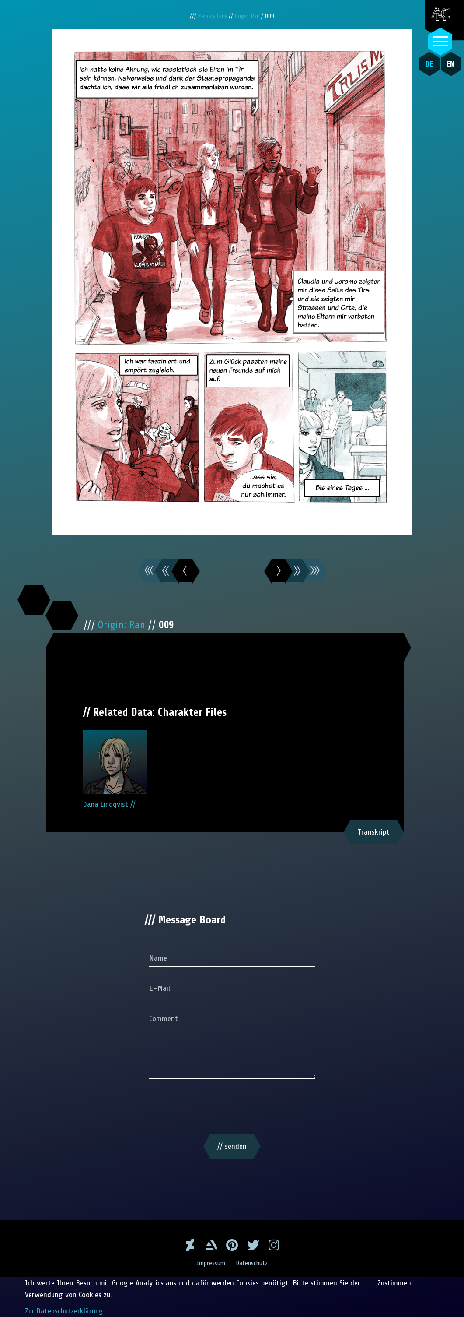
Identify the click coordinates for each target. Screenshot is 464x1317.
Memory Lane (212, 16)
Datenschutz (252, 1263)
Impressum (210, 1263)
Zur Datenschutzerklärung (65, 1310)
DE (427, 64)
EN (449, 64)
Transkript (374, 832)
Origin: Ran (249, 16)
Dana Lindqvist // (115, 769)
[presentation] (232, 1109)
